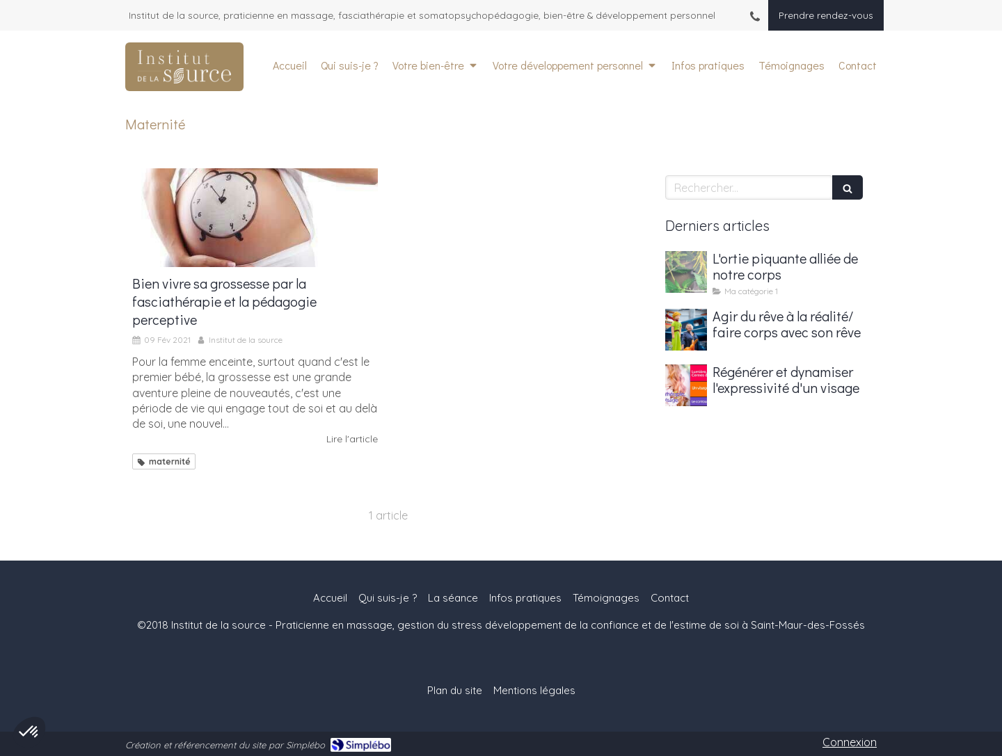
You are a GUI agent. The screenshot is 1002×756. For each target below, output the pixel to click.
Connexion (849, 742)
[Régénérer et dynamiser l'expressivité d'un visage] (686, 385)
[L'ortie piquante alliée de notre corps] (686, 272)
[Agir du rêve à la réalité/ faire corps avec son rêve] (686, 330)
